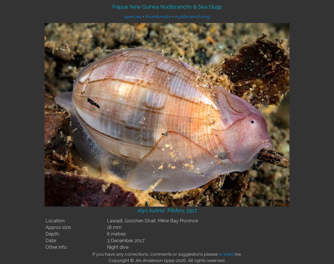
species (133, 16)
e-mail (226, 254)
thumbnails (158, 16)
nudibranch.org (192, 16)
